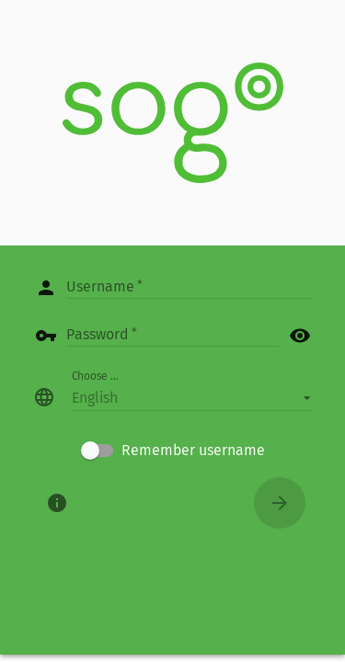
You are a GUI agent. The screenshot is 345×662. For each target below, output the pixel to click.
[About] (57, 503)
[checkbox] (173, 450)
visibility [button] (300, 336)
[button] (191, 397)
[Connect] (279, 503)
